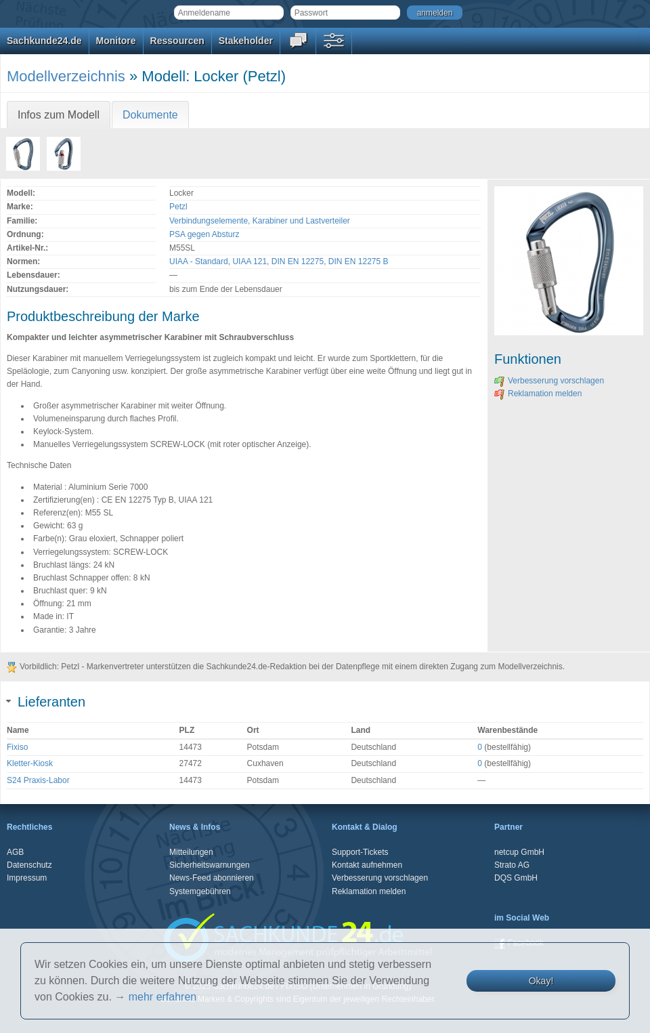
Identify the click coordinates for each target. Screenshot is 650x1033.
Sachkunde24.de (44, 40)
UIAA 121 (249, 261)
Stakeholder (246, 40)
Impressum (27, 878)
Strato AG (511, 865)
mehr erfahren (163, 997)
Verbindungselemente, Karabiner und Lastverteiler (259, 221)
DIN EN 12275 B (358, 261)
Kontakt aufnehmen (367, 865)
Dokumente (150, 115)
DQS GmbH (516, 878)
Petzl (178, 206)
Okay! (541, 980)
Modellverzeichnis (66, 76)
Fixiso (17, 747)
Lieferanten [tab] (46, 701)
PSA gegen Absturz (204, 234)
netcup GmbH (519, 852)
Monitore (116, 40)
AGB (15, 852)
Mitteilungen (191, 852)
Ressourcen (177, 40)
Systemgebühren (200, 891)
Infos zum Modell (59, 115)
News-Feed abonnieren (211, 878)
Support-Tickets (360, 852)
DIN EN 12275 (298, 261)
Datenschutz (29, 865)
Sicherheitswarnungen (209, 865)
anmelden (435, 13)
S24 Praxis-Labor (38, 780)
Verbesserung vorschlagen (549, 380)
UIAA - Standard (198, 261)
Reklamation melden (538, 393)
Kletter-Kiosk (30, 763)
